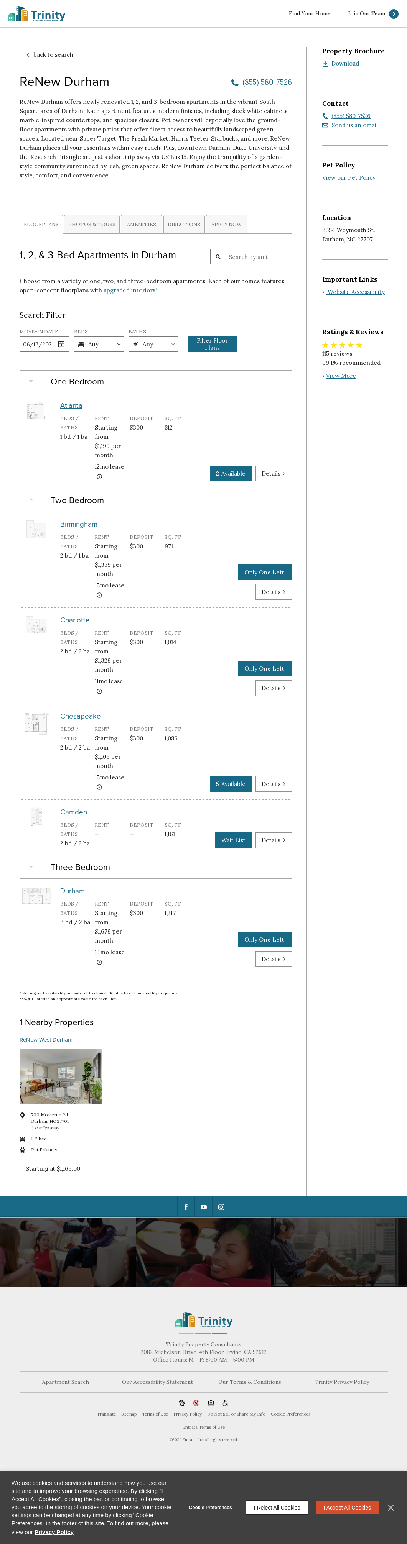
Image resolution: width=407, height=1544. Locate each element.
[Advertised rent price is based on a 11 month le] (99, 691)
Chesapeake (80, 716)
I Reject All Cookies (277, 1508)
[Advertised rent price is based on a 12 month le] (99, 476)
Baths (137, 331)
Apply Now (226, 224)
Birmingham (78, 524)
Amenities (141, 224)
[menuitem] (309, 14)
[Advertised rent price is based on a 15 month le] (99, 595)
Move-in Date (39, 331)
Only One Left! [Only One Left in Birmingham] (265, 572)
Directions (184, 224)
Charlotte (75, 620)
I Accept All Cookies (347, 1508)
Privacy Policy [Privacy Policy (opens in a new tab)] (54, 1532)
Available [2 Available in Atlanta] (231, 473)
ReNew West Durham (46, 1039)
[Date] (37, 344)
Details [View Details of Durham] (274, 959)
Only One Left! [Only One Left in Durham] (265, 939)
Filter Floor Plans (212, 344)
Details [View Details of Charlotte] (274, 688)
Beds (81, 331)
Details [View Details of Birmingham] (274, 592)
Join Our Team (366, 13)
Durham (72, 891)
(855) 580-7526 (267, 82)
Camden (73, 812)
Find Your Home (310, 13)
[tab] (41, 224)
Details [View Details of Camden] (274, 840)
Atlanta (71, 405)
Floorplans (41, 224)
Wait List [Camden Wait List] (233, 840)
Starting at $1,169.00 (53, 1168)
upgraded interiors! (130, 290)
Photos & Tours (91, 224)
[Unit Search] (259, 256)
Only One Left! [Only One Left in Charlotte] (265, 668)
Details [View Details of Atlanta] (274, 473)
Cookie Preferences (210, 1507)
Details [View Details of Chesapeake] (274, 784)
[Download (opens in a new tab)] (340, 63)
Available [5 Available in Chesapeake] (231, 784)
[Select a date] (61, 344)
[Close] (390, 1507)
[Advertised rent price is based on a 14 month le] (99, 962)
